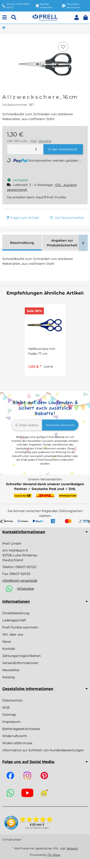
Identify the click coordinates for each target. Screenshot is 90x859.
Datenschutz (12, 700)
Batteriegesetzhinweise (21, 729)
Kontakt (8, 649)
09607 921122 (25, 567)
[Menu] (4, 17)
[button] (76, 17)
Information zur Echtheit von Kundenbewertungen (43, 750)
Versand (44, 141)
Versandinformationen (20, 663)
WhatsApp (25, 588)
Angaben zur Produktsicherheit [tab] (62, 242)
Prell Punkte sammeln (20, 627)
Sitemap (9, 715)
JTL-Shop (53, 854)
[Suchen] (13, 17)
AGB (6, 707)
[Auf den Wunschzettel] (63, 47)
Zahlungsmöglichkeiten (21, 656)
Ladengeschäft (14, 620)
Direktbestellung (15, 613)
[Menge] (25, 149)
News (6, 641)
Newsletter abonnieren (60, 425)
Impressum (11, 722)
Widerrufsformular (17, 743)
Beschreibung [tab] (22, 243)
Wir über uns (12, 634)
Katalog (8, 677)
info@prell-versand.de (19, 580)
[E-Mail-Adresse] (26, 425)
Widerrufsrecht (14, 736)
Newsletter (11, 670)
